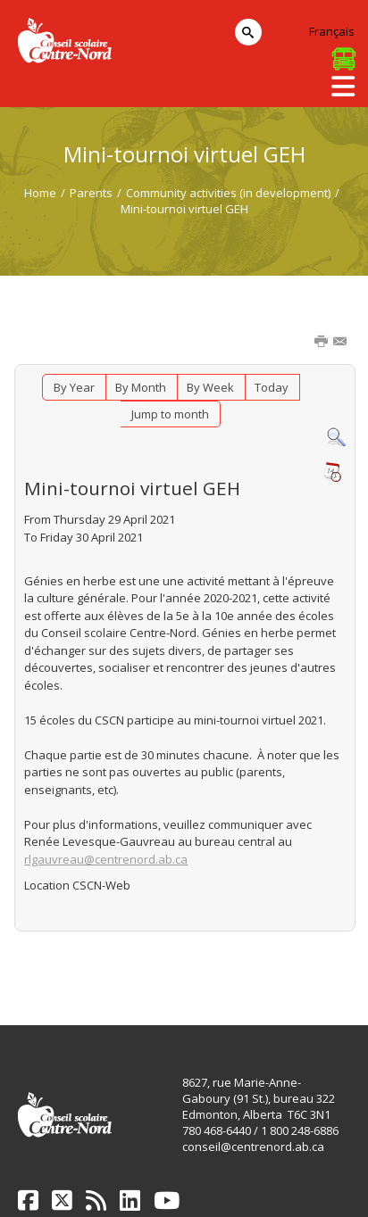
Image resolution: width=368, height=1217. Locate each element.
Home (40, 193)
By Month (140, 387)
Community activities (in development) (228, 193)
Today (272, 387)
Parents (91, 193)
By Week (210, 387)
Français (332, 31)
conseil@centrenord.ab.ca (253, 1146)
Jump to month (170, 414)
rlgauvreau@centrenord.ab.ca (106, 859)
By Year (74, 387)
